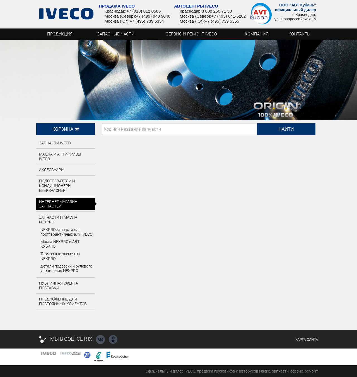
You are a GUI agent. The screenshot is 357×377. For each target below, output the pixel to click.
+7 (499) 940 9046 (153, 16)
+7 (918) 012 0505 (143, 11)
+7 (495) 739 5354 (147, 21)
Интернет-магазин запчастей (58, 204)
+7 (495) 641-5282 (228, 16)
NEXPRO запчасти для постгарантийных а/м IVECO (66, 232)
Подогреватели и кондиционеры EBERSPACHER (57, 185)
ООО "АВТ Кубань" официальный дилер (295, 7)
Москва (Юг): (116, 21)
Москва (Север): (120, 16)
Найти (286, 129)
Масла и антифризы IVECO (60, 156)
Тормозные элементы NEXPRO (60, 256)
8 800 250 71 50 (217, 11)
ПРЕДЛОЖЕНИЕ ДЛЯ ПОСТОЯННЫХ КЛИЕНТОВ (63, 301)
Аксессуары (51, 169)
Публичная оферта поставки (58, 285)
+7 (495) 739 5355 (222, 21)
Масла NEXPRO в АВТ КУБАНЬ (59, 244)
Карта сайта (306, 340)
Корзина (65, 129)
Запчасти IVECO (55, 142)
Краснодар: (115, 11)
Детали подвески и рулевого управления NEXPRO (66, 268)
